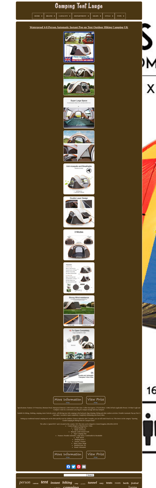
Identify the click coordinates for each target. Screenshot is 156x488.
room (118, 482)
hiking (67, 482)
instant (55, 482)
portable (83, 484)
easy (102, 483)
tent (44, 481)
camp (76, 483)
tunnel (92, 482)
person (24, 482)
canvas (35, 483)
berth (126, 483)
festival (134, 483)
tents (109, 482)
